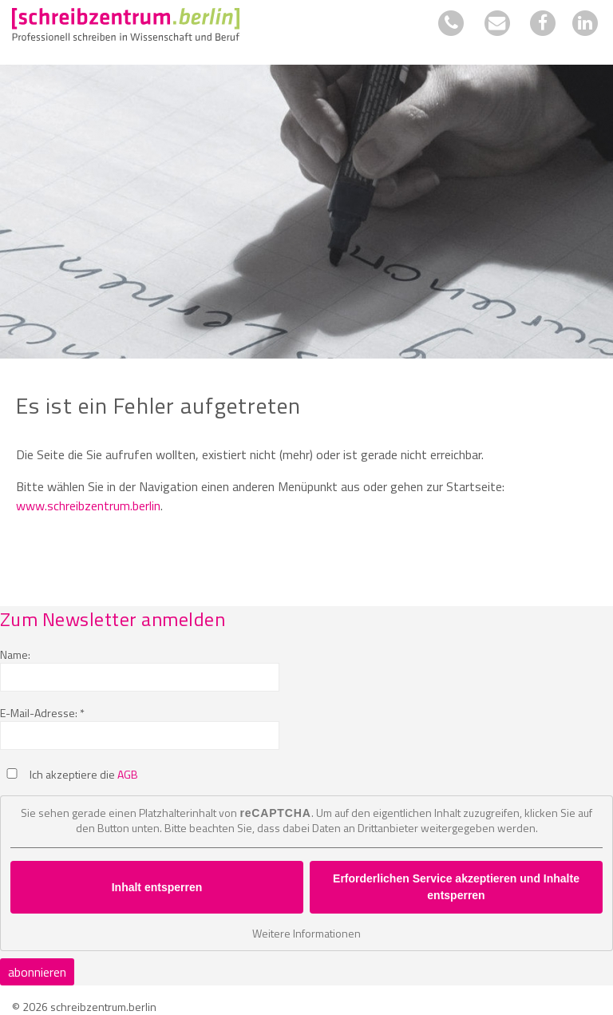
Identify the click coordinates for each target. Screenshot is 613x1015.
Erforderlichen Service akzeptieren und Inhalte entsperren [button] (456, 887)
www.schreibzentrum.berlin (88, 505)
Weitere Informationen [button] (306, 933)
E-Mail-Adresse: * (42, 712)
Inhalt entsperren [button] (157, 886)
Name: (15, 654)
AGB (127, 774)
